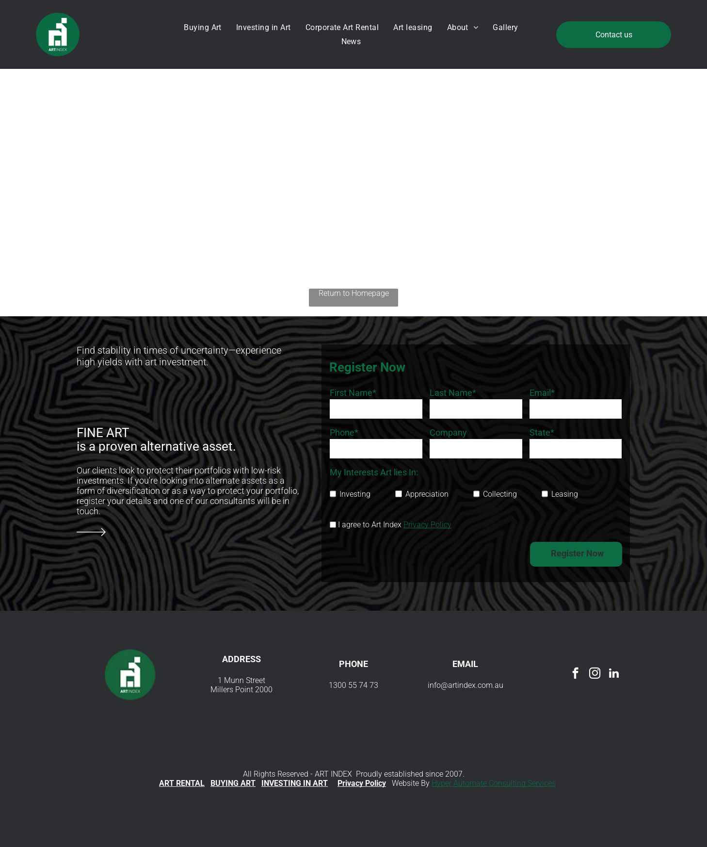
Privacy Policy (427, 524)
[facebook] (575, 674)
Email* (542, 393)
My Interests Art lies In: (374, 472)
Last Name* (453, 393)
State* (542, 432)
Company (448, 432)
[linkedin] (614, 674)
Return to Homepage (354, 293)
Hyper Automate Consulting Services (494, 783)
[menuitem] (205, 27)
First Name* (353, 393)
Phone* (344, 432)
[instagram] (594, 674)
